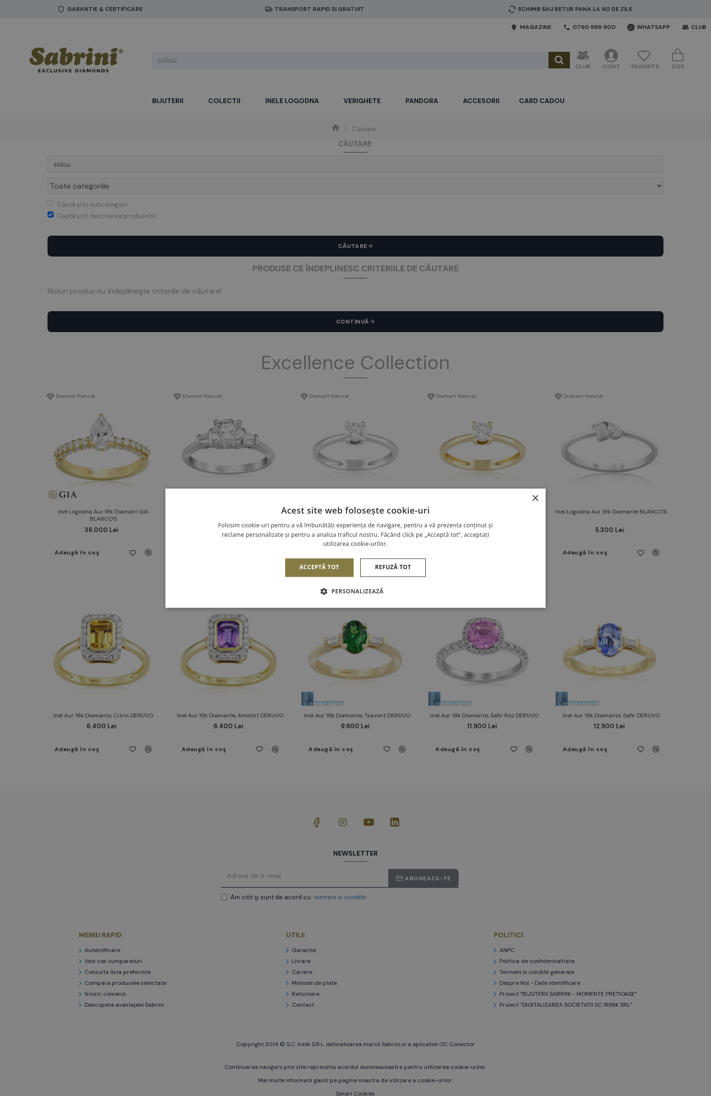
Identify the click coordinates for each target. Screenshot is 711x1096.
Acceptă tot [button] (319, 567)
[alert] (355, 548)
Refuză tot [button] (393, 567)
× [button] (534, 498)
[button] (355, 591)
